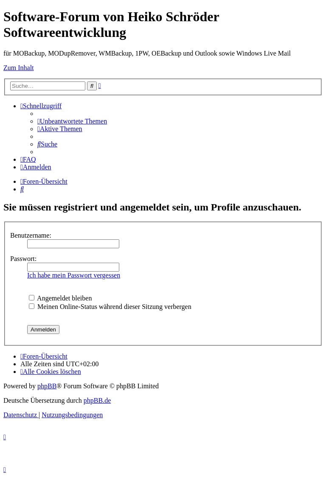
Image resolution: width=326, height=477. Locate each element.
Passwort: (23, 258)
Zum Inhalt (18, 67)
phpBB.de (97, 400)
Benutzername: (30, 235)
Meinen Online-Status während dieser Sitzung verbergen (110, 306)
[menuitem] (72, 121)
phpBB (46, 386)
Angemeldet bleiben (60, 298)
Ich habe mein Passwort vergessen (73, 275)
